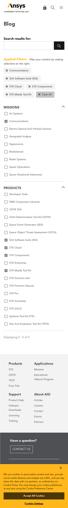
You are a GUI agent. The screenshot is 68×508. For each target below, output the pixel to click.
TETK (12, 380)
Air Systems (16, 113)
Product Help (16, 400)
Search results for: (17, 39)
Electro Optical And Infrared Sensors (30, 129)
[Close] (61, 468)
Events (38, 416)
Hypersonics (16, 144)
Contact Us (21, 449)
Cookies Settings (34, 504)
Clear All (46, 94)
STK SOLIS (15, 308)
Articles (38, 400)
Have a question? (23, 440)
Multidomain (16, 152)
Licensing (14, 415)
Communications (18, 70)
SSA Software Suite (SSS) (23, 78)
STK (11, 369)
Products (15, 363)
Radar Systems (17, 159)
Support (15, 394)
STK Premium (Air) (19, 278)
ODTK (12, 375)
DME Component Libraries (24, 202)
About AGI (42, 394)
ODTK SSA (15, 209)
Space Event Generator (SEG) (26, 225)
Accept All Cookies (33, 496)
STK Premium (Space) (21, 286)
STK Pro (13, 293)
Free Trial (14, 386)
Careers (38, 405)
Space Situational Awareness (25, 174)
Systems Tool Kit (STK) (21, 316)
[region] (34, 486)
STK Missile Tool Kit (20, 94)
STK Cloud (15, 86)
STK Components (42, 86)
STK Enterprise (17, 263)
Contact (38, 411)
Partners (39, 422)
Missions (39, 369)
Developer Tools (18, 194)
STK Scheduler (17, 301)
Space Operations (19, 167)
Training (13, 421)
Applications (43, 363)
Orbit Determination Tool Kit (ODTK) (30, 217)
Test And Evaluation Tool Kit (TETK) (29, 324)
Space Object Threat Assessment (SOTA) (32, 232)
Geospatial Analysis (20, 136)
